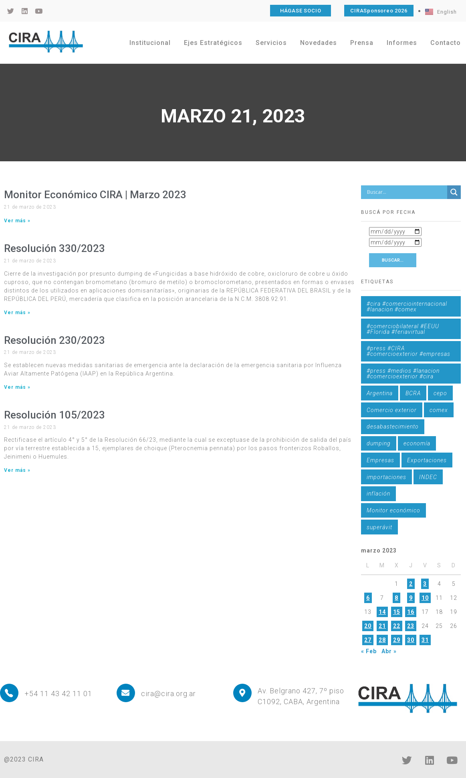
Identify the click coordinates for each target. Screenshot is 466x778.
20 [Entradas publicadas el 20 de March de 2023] (367, 626)
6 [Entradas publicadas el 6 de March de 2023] (368, 598)
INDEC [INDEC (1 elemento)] (428, 477)
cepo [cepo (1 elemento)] (440, 393)
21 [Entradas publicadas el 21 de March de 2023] (382, 626)
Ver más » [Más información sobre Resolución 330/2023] (17, 312)
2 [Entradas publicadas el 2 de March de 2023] (411, 584)
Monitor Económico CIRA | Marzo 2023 (95, 195)
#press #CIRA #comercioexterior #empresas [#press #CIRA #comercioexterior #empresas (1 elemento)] (408, 351)
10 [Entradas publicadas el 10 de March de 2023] (425, 598)
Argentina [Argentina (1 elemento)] (380, 393)
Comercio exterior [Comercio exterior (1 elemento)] (392, 410)
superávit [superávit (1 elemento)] (379, 527)
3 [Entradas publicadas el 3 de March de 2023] (425, 584)
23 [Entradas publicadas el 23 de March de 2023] (410, 626)
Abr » (389, 651)
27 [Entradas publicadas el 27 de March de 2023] (367, 640)
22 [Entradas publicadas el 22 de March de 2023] (396, 626)
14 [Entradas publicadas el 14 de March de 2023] (382, 612)
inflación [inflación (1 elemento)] (378, 493)
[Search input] (406, 192)
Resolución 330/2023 (54, 248)
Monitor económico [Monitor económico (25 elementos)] (393, 510)
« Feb (369, 651)
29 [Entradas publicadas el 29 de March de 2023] (396, 640)
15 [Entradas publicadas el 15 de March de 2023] (396, 612)
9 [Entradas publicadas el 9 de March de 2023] (411, 598)
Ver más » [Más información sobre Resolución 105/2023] (17, 470)
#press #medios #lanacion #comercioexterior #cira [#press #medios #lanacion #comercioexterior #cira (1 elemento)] (403, 374)
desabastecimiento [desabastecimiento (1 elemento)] (393, 426)
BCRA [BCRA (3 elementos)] (413, 393)
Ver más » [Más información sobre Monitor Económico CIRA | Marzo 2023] (17, 220)
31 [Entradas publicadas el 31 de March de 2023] (425, 640)
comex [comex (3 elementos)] (439, 410)
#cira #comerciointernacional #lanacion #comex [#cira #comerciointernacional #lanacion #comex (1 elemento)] (407, 307)
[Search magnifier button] (454, 192)
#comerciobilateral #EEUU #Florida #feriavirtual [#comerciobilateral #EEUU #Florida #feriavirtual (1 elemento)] (403, 329)
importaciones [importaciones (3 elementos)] (386, 477)
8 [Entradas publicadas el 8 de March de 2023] (396, 598)
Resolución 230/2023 (54, 340)
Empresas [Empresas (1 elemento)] (380, 460)
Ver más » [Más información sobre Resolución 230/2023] (17, 387)
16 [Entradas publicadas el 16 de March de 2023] (410, 612)
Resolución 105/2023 (54, 415)
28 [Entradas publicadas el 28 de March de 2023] (382, 640)
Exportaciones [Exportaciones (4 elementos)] (427, 460)
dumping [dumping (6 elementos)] (379, 443)
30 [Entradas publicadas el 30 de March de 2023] (410, 640)
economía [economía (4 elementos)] (416, 443)
